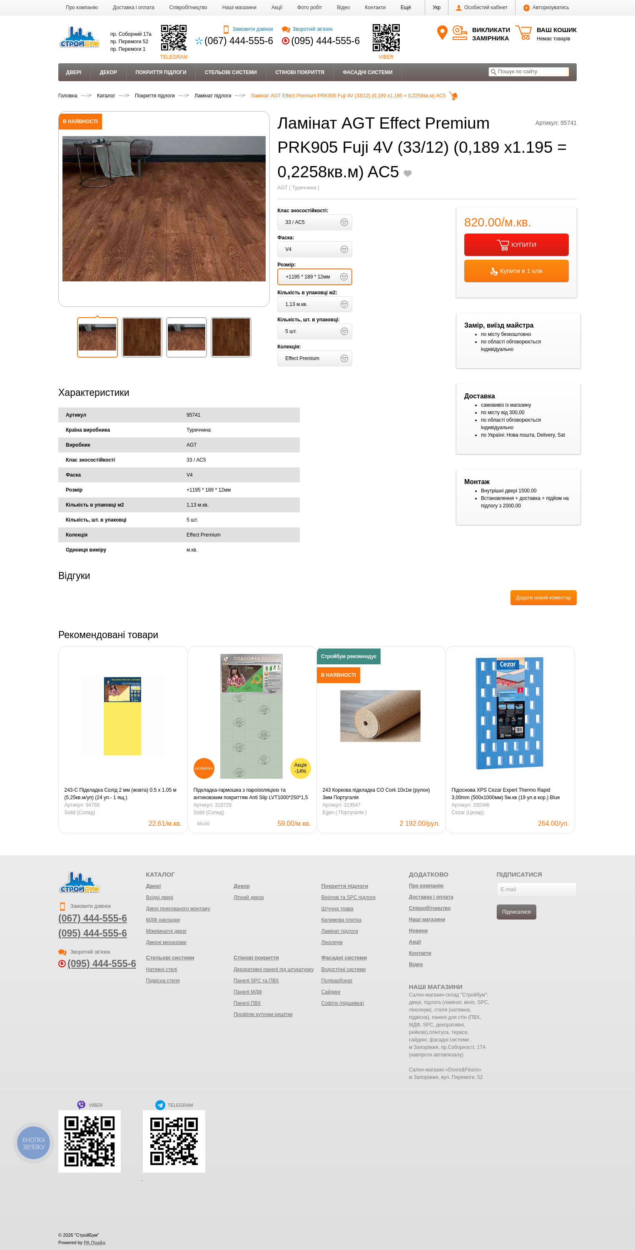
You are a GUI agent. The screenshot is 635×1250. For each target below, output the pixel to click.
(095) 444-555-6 (325, 40)
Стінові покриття (299, 72)
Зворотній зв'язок (307, 29)
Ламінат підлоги (339, 931)
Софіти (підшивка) (342, 1003)
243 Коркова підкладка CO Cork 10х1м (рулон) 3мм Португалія (376, 793)
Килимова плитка (341, 920)
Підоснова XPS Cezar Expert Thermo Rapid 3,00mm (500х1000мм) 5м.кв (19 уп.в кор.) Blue (506, 793)
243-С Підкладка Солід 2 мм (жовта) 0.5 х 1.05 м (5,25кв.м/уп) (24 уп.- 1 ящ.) (121, 793)
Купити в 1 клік (517, 271)
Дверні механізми (166, 942)
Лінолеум (331, 942)
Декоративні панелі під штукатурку (274, 969)
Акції (276, 7)
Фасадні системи (367, 72)
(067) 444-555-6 (238, 40)
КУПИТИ (516, 245)
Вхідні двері (159, 897)
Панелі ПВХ (247, 1003)
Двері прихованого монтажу (178, 909)
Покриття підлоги (160, 72)
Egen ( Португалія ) (345, 812)
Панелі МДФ (248, 992)
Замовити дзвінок (247, 29)
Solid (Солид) (80, 812)
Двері (74, 72)
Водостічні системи (343, 969)
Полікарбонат (337, 981)
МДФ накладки (163, 920)
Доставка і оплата (133, 7)
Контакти (375, 7)
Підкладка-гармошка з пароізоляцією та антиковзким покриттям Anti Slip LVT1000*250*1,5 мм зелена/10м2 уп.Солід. (251, 794)
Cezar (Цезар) (468, 812)
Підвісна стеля (163, 981)
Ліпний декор (249, 897)
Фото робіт (309, 7)
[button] (405, 7)
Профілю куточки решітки (263, 1014)
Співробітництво (188, 7)
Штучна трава (337, 909)
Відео (343, 7)
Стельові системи (231, 72)
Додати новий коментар (543, 598)
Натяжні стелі (161, 969)
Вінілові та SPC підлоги (348, 897)
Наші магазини (239, 7)
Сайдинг (331, 992)
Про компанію (82, 7)
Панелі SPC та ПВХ (256, 981)
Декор (108, 72)
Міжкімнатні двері (166, 931)
